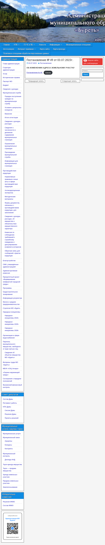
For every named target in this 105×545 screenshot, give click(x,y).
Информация (55, 44)
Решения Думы (10, 414)
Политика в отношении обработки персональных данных (26, 53)
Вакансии (8, 114)
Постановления (45, 63)
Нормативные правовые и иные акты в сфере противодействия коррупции (11, 181)
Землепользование (10, 487)
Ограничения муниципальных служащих (11, 146)
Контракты (9, 449)
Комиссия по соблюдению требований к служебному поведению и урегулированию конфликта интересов (13, 239)
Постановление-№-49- (34, 72)
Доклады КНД (10, 460)
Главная (6, 44)
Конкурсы (8, 445)
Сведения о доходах (10, 89)
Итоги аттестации (11, 117)
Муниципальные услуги (12, 434)
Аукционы (8, 441)
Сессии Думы (10, 410)
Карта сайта (44, 49)
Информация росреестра (12, 298)
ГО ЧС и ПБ (28, 44)
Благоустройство (9, 261)
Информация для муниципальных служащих (11, 163)
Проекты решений (11, 418)
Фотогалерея (8, 49)
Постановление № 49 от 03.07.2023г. (49, 60)
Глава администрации (11, 64)
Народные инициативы (11, 312)
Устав (5, 74)
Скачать (48, 72)
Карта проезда (59, 49)
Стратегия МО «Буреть (11, 308)
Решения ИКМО (9, 502)
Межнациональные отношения (78, 44)
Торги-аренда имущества (12, 464)
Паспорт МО (7, 81)
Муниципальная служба (12, 93)
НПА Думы (7, 407)
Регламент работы (10, 403)
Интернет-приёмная (26, 49)
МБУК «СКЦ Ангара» (10, 368)
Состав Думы (8, 399)
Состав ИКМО (8, 505)
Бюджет (6, 85)
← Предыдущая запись (35, 81)
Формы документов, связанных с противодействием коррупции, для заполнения (12, 208)
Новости (42, 44)
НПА (15, 44)
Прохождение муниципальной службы (11, 154)
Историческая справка (11, 77)
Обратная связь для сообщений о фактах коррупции (12, 253)
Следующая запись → (70, 81)
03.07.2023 (32, 63)
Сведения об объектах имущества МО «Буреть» (12, 355)
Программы (7, 288)
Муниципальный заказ (11, 437)
